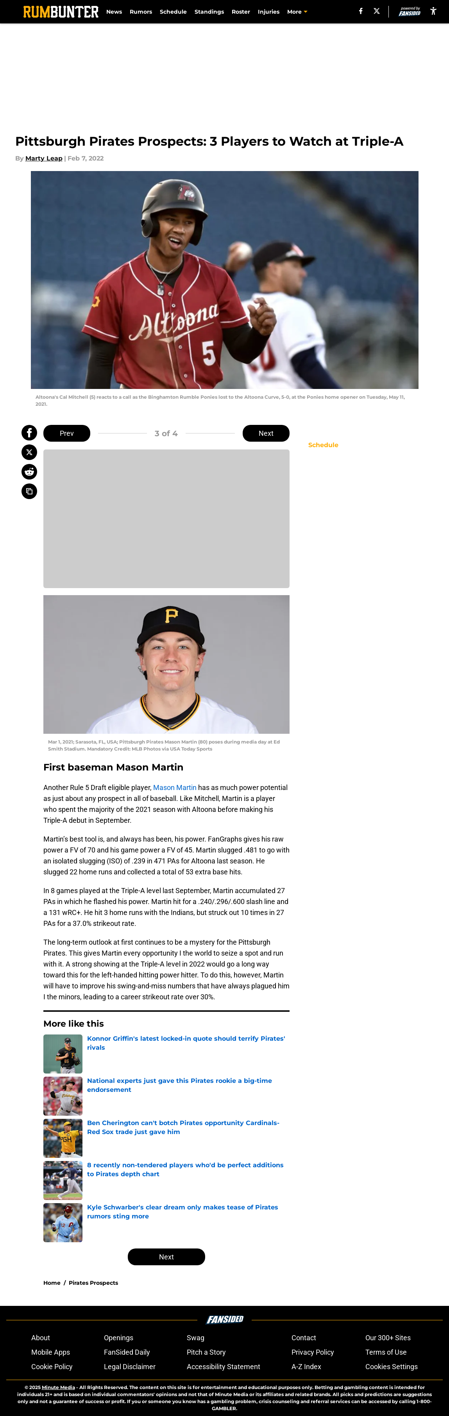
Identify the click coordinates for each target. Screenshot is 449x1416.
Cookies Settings (391, 1366)
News (114, 11)
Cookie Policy (52, 1366)
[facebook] (361, 11)
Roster (241, 11)
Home (52, 1282)
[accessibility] (433, 11)
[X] (377, 11)
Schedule (173, 11)
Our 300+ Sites (388, 1338)
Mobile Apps (50, 1352)
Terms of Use (386, 1352)
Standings (209, 11)
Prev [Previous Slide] (67, 433)
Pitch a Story (206, 1352)
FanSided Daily (127, 1352)
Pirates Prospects (93, 1282)
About (40, 1338)
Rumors (141, 11)
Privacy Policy (313, 1352)
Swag (195, 1338)
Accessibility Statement (223, 1366)
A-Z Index (306, 1366)
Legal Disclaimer (130, 1366)
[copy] (29, 491)
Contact (304, 1338)
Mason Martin (175, 787)
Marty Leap (44, 158)
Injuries (268, 11)
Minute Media (58, 1387)
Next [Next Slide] (266, 433)
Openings (118, 1338)
